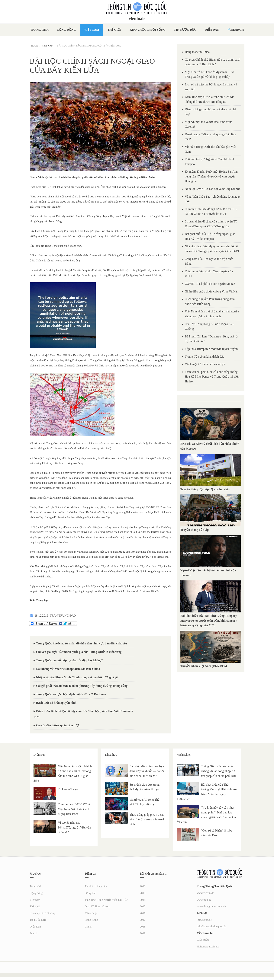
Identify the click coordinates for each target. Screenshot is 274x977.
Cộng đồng (66, 29)
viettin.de (137, 19)
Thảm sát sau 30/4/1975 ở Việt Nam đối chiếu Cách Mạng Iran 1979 (74, 809)
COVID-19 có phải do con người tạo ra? (210, 283)
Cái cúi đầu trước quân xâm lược (58, 725)
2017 (143, 919)
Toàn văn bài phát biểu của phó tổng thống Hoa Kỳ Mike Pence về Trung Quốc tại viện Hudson (212, 376)
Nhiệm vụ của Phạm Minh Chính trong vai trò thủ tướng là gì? (77, 677)
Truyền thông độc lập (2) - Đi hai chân (205, 489)
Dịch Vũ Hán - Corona (97, 906)
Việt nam (91, 29)
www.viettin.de (205, 892)
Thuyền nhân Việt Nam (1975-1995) (203, 666)
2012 (143, 886)
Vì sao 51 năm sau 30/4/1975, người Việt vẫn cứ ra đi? (74, 827)
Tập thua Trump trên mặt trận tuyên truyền (211, 348)
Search (237, 29)
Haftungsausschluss (208, 946)
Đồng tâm (90, 893)
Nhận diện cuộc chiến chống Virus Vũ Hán (211, 291)
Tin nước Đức (185, 29)
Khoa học (111, 754)
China (88, 926)
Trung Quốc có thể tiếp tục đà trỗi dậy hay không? (69, 660)
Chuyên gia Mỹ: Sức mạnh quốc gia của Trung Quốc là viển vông (79, 651)
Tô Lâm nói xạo (68, 789)
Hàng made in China (197, 51)
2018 (143, 926)
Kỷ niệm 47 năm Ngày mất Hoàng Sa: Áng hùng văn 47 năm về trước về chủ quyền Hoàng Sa (211, 176)
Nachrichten (184, 754)
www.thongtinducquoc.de (211, 906)
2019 (143, 933)
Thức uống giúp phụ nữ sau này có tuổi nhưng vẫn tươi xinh (147, 819)
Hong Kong (91, 919)
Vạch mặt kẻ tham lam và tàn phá (205, 364)
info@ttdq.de (204, 919)
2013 (143, 893)
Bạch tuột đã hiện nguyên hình (56, 702)
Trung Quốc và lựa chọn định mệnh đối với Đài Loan (71, 694)
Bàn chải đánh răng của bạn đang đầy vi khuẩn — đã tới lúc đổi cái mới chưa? (147, 771)
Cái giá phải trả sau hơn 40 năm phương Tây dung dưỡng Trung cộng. (82, 685)
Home (34, 45)
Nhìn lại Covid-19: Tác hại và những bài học (212, 188)
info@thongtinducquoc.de (211, 926)
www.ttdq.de (204, 899)
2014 (143, 899)
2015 (143, 906)
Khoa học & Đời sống (148, 29)
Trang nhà (39, 29)
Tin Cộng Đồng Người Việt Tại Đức (106, 899)
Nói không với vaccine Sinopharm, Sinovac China (68, 668)
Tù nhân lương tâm (96, 886)
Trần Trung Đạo (39, 600)
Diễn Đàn (212, 29)
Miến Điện (91, 913)
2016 (143, 913)
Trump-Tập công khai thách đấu (204, 356)
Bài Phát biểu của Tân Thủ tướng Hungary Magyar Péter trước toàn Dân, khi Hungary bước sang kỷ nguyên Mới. (208, 620)
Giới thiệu (203, 939)
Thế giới (114, 29)
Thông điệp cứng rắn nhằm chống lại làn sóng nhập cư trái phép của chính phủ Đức (219, 771)
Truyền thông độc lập (195, 529)
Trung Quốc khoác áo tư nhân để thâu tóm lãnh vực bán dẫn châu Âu (81, 643)
